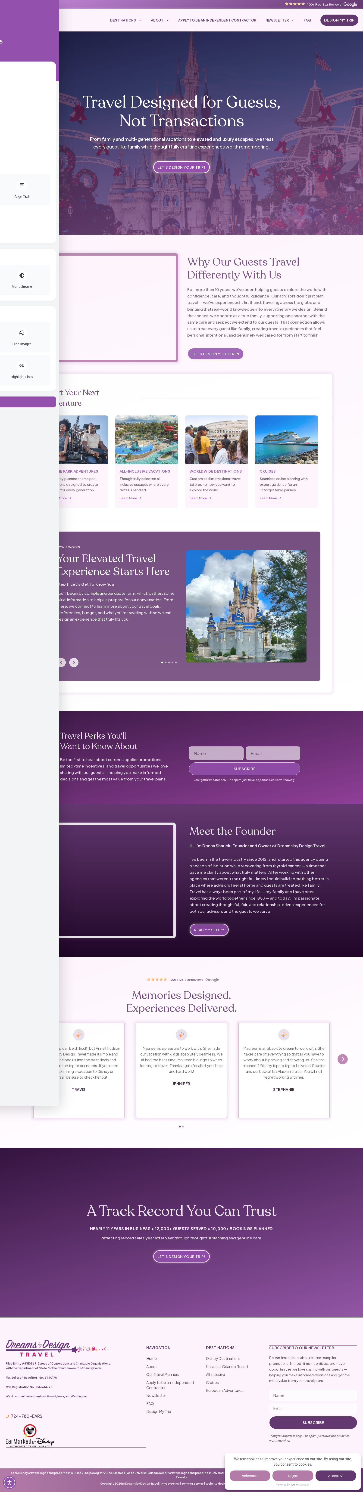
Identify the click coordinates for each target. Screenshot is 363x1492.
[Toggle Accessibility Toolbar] (9, 1483)
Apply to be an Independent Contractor (217, 20)
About (160, 20)
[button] (180, 1127)
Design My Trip (158, 1411)
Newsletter (280, 20)
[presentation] (20, 1060)
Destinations (125, 20)
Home (151, 1358)
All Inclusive (215, 1374)
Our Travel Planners (162, 1374)
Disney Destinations (223, 1358)
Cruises (212, 1382)
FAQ (307, 20)
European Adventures (224, 1390)
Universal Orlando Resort (227, 1366)
